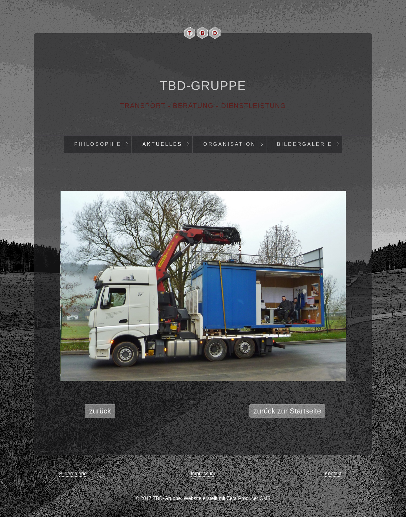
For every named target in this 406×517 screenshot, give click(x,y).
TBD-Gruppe (203, 86)
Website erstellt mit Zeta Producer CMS (227, 498)
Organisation (229, 144)
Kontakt (333, 473)
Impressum (203, 473)
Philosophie (98, 144)
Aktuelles (162, 144)
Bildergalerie (304, 144)
